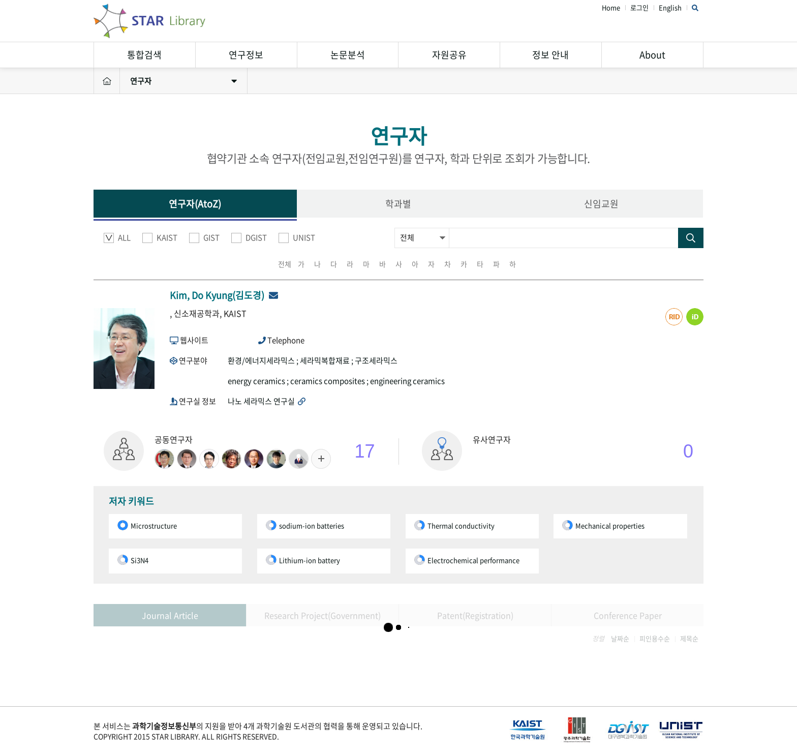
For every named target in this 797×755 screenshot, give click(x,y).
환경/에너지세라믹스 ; (264, 360)
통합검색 (144, 55)
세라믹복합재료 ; (327, 360)
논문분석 (347, 55)
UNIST (297, 238)
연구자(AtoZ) (195, 203)
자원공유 (449, 55)
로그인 (639, 8)
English (670, 8)
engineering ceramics (407, 380)
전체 (284, 264)
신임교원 (601, 203)
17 (365, 451)
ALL (117, 238)
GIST (204, 238)
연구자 (183, 81)
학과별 (398, 203)
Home (611, 8)
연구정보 (246, 55)
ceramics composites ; (330, 380)
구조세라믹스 (376, 360)
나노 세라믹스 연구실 (266, 401)
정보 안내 (550, 55)
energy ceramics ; (259, 380)
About (652, 55)
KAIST (159, 238)
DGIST (249, 238)
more (321, 459)
